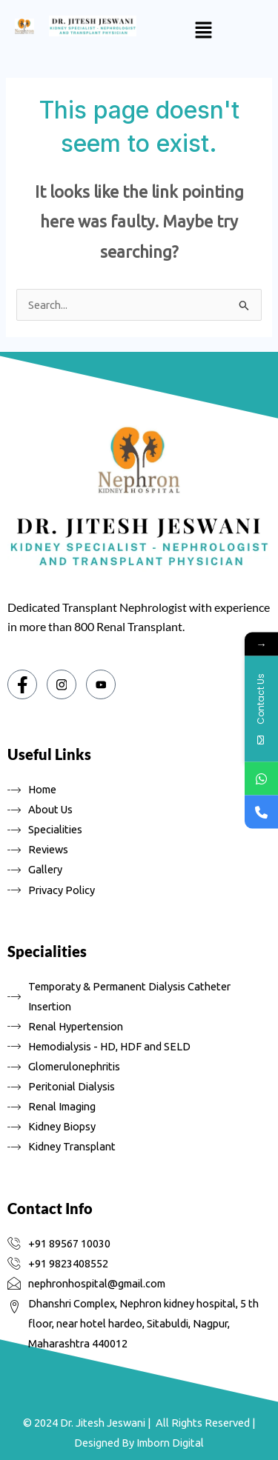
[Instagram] (61, 684)
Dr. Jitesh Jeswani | (105, 1422)
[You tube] (101, 684)
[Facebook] (22, 684)
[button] (203, 31)
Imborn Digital (170, 1442)
